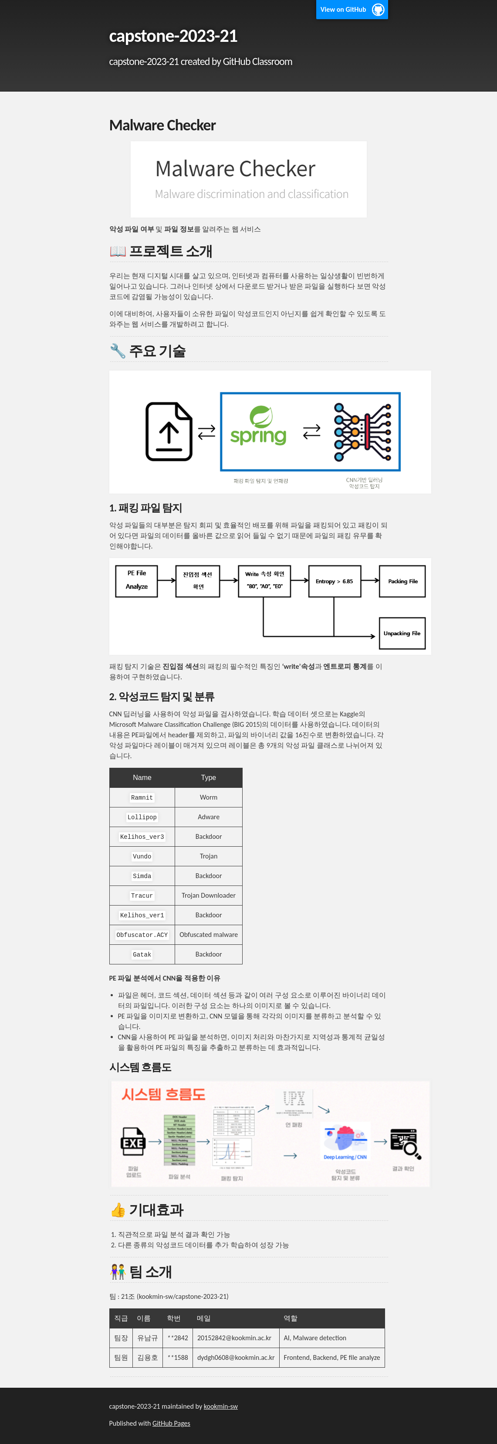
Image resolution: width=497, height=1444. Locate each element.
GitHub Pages (171, 1423)
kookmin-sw (221, 1406)
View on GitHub (343, 9)
